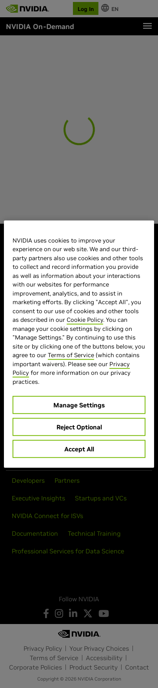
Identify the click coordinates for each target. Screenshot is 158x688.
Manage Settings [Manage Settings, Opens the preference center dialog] (79, 405)
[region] (79, 344)
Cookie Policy (85, 319)
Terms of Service (71, 355)
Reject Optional (79, 427)
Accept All (79, 449)
